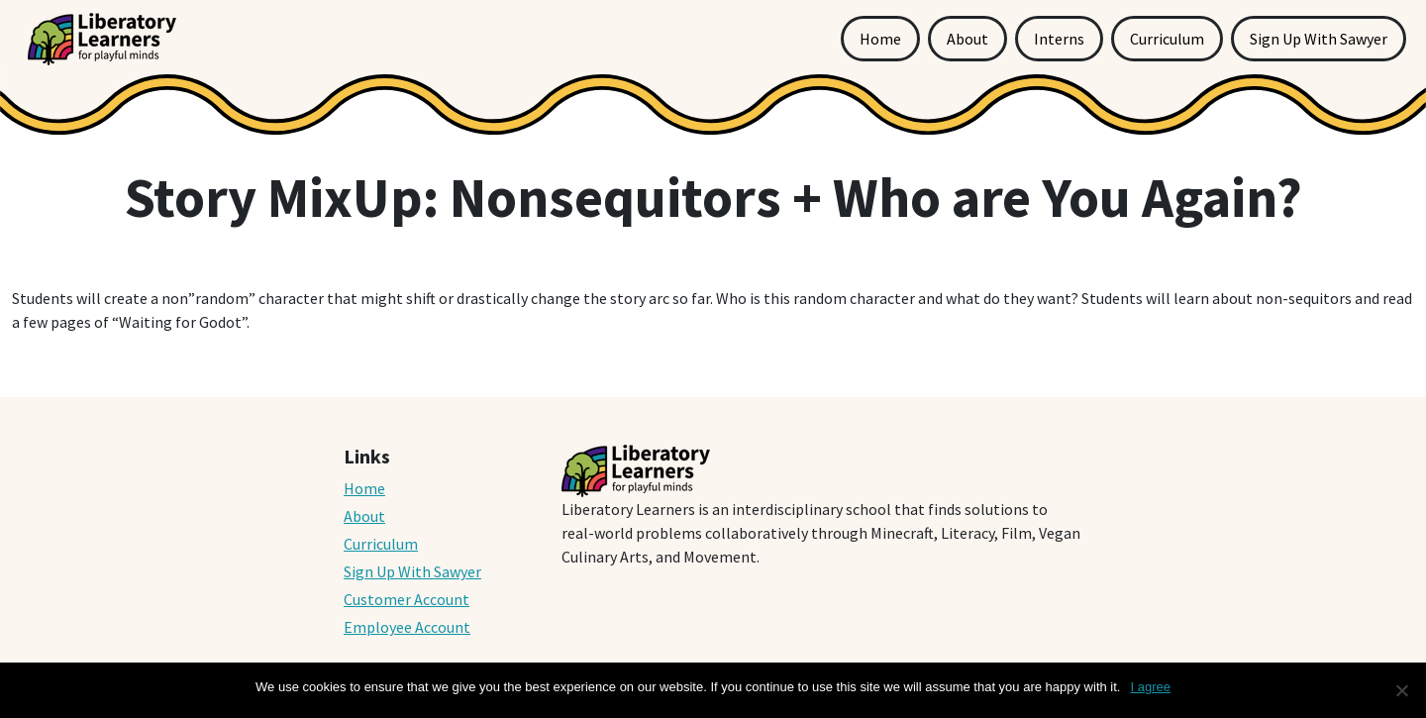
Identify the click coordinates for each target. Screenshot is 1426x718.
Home (880, 39)
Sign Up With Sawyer (1318, 39)
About (967, 39)
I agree (1150, 686)
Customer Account (406, 599)
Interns (1059, 39)
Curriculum (1167, 39)
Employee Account (407, 627)
